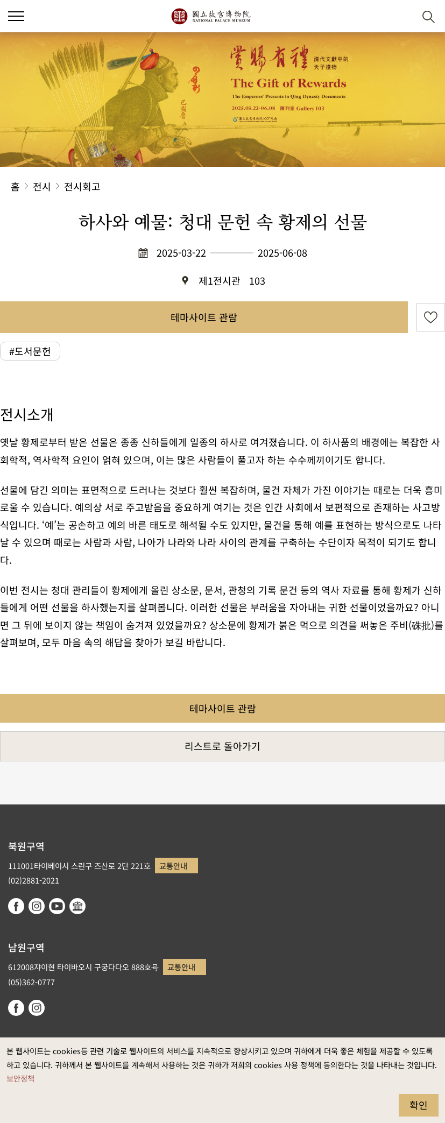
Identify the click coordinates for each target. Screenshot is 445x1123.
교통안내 (173, 865)
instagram (37, 906)
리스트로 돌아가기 (222, 746)
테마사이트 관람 (204, 317)
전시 (42, 186)
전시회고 (82, 186)
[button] (16, 16)
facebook (16, 906)
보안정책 (20, 1078)
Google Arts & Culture (77, 906)
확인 (418, 1105)
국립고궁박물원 (210, 16)
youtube (57, 906)
